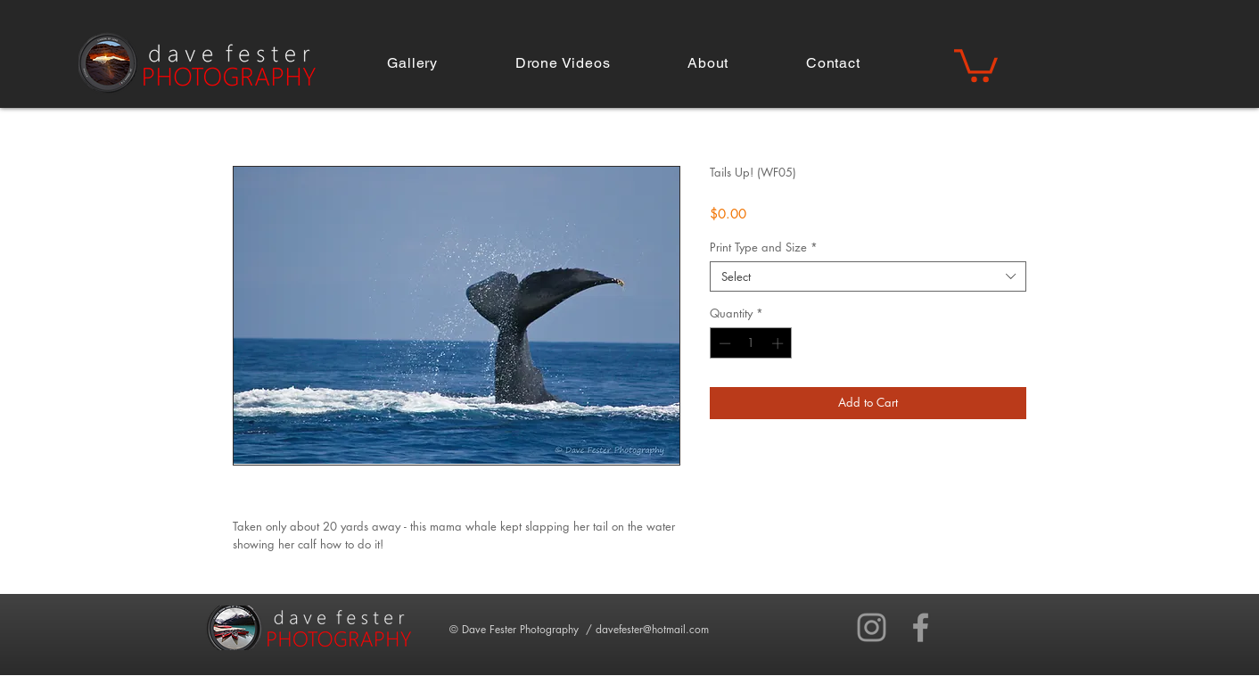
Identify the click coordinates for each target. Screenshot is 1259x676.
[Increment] (779, 343)
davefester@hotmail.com (652, 629)
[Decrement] (723, 343)
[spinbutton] (751, 343)
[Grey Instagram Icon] (871, 627)
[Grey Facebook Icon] (920, 627)
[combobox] (868, 276)
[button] (412, 62)
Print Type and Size (764, 247)
